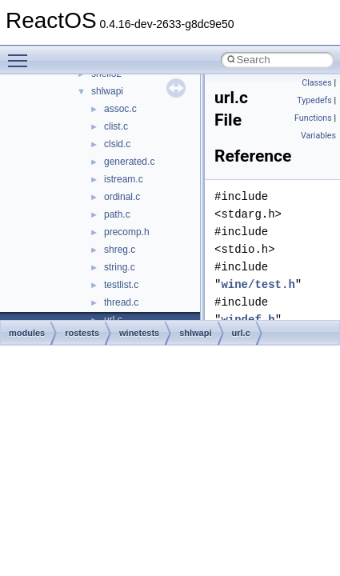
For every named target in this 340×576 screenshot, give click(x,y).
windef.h (247, 319)
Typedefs (314, 100)
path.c (117, 214)
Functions (313, 118)
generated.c (129, 161)
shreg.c (119, 249)
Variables (318, 135)
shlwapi (107, 91)
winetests (139, 333)
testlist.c (121, 284)
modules (27, 333)
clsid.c (117, 144)
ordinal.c (122, 196)
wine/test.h (257, 284)
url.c (241, 333)
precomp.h (127, 232)
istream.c (123, 179)
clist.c (116, 126)
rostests (82, 333)
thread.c (121, 302)
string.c (119, 267)
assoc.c (120, 108)
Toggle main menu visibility (21, 54)
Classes (316, 83)
